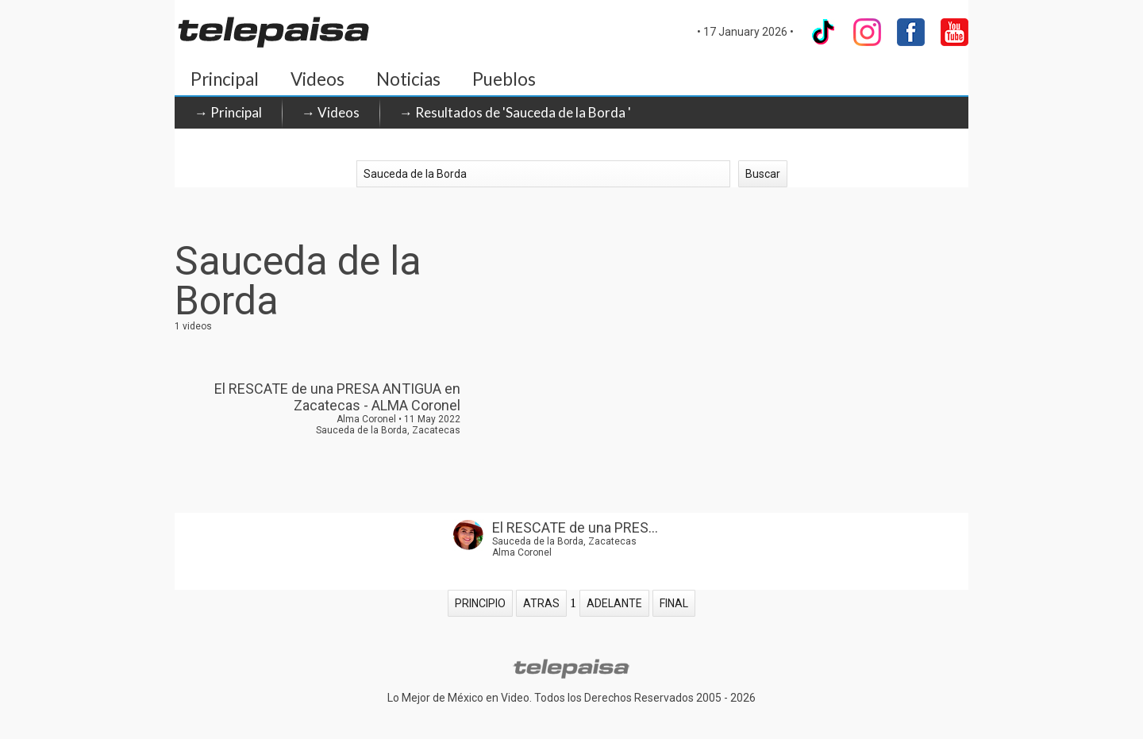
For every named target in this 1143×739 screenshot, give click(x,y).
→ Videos (331, 112)
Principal (224, 79)
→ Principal (228, 112)
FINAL (674, 603)
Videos (317, 79)
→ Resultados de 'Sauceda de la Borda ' (515, 112)
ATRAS (541, 603)
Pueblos (504, 79)
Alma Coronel (522, 552)
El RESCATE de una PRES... (575, 527)
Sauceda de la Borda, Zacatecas (564, 541)
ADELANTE (614, 603)
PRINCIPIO (480, 603)
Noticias (408, 79)
